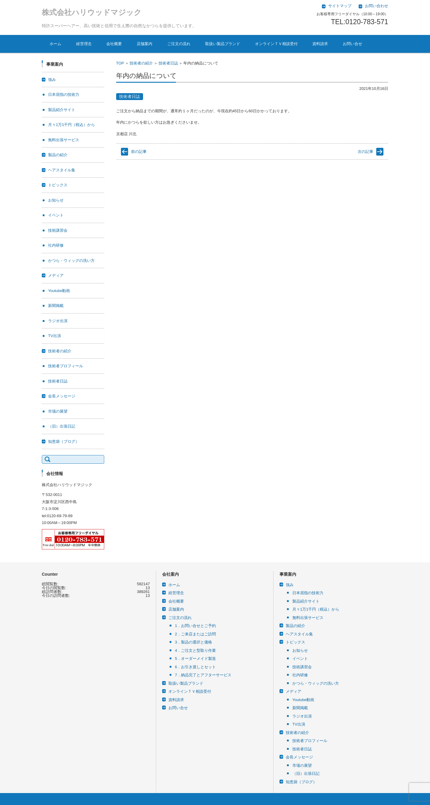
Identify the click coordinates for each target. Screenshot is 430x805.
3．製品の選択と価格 (193, 642)
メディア (56, 275)
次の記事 (365, 151)
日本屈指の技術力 (63, 94)
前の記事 (139, 151)
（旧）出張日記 (61, 426)
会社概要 (114, 44)
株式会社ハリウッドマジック (92, 12)
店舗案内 (144, 44)
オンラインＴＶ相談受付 (276, 44)
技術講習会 (57, 230)
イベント (56, 215)
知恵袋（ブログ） (63, 441)
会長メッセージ (61, 396)
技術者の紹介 (141, 63)
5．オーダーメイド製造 (195, 658)
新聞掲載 (56, 305)
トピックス (57, 185)
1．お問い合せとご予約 (195, 625)
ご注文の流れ (179, 44)
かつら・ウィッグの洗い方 (71, 260)
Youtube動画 (59, 290)
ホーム (55, 44)
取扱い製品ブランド (222, 44)
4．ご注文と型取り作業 (195, 650)
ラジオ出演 (57, 321)
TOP (120, 63)
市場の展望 (57, 411)
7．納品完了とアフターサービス (203, 675)
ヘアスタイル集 (61, 170)
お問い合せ (352, 44)
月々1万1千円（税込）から (71, 124)
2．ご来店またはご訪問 (195, 634)
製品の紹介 (57, 155)
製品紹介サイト (61, 109)
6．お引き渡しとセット (195, 667)
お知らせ (56, 200)
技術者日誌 (168, 63)
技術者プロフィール (65, 366)
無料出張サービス (63, 140)
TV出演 (54, 336)
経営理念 (84, 44)
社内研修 (56, 245)
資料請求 (320, 44)
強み (52, 79)
